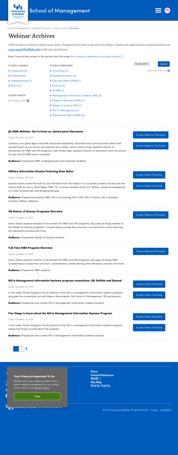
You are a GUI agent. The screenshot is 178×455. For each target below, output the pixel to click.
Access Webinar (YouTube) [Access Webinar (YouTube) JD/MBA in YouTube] (149, 145)
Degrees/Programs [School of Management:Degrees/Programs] (42, 28)
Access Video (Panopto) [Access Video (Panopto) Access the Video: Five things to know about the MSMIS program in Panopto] (147, 316)
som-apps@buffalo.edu (24, 49)
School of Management (64, 10)
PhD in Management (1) (65, 110)
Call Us (106, 385)
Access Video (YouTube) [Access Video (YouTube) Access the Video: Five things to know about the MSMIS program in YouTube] (147, 327)
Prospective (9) (19, 71)
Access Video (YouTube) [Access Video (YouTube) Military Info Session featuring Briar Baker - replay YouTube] (147, 185)
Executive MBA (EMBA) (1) (66, 81)
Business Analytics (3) (64, 76)
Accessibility (166, 410)
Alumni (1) (16, 85)
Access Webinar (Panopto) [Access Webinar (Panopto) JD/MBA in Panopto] (149, 135)
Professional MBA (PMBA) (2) (68, 115)
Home (94, 371)
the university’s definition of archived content (96, 56)
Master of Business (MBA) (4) (68, 100)
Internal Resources (102, 375)
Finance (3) (58, 85)
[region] (37, 387)
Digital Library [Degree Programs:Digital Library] (61, 28)
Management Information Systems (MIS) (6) (77, 95)
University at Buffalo (119, 410)
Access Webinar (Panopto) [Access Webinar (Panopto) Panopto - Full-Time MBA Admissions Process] (149, 251)
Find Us (95, 385)
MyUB (96, 378)
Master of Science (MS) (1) (67, 105)
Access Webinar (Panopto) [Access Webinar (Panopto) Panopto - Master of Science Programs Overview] (149, 215)
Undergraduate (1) (21, 81)
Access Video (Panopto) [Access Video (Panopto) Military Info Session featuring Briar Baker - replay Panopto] (147, 174)
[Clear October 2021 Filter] (27, 101)
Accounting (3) (60, 71)
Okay (37, 396)
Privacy (154, 410)
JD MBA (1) (58, 90)
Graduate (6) (18, 76)
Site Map (96, 382)
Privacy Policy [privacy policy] (42, 388)
